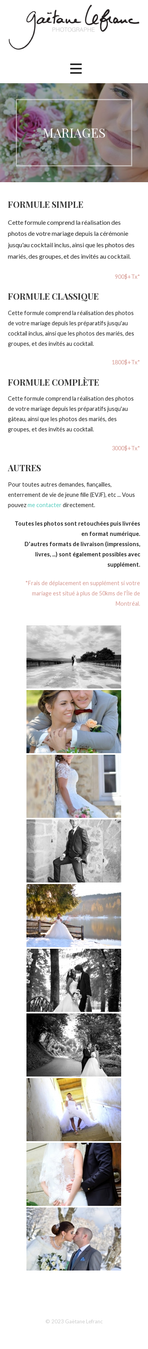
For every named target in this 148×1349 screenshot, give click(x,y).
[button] (76, 68)
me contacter (45, 505)
